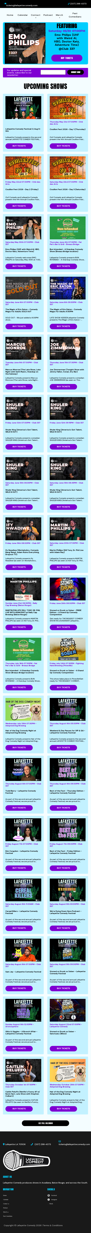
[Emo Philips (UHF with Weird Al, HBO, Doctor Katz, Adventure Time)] (24, 43)
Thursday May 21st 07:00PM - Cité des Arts (66, 123)
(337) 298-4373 (78, 3)
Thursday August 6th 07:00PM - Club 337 (23, 785)
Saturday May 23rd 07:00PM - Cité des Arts (66, 183)
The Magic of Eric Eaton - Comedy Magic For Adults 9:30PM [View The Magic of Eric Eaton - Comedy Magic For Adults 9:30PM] (66, 310)
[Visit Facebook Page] (52, 1195)
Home (10, 15)
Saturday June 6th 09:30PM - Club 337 (66, 303)
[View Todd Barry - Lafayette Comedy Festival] (23, 769)
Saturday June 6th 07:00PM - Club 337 (22, 303)
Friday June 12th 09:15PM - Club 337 (67, 423)
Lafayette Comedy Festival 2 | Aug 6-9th (23, 130)
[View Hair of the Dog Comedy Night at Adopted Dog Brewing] (23, 709)
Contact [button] (36, 16)
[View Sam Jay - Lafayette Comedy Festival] (23, 950)
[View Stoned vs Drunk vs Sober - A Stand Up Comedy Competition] (67, 649)
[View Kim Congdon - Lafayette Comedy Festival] (23, 829)
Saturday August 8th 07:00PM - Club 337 (23, 965)
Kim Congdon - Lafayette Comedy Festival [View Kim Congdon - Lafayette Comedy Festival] (21, 852)
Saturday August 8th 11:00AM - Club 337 (22, 905)
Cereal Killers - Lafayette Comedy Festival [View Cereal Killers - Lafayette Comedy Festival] (21, 912)
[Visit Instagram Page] (52, 1199)
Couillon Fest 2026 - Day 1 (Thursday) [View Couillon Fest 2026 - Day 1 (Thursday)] (67, 129)
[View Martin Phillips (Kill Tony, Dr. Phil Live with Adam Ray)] (67, 528)
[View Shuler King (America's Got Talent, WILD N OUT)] (23, 408)
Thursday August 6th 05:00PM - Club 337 (68, 724)
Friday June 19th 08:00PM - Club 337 (22, 543)
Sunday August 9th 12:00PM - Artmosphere (19, 1025)
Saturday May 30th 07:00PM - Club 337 (22, 243)
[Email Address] (53, 72)
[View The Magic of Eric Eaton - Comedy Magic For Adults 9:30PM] (67, 288)
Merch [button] (59, 16)
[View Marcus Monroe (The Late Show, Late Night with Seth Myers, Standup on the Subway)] (23, 348)
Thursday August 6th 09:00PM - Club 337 (68, 785)
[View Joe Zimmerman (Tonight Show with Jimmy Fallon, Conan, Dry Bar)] (67, 348)
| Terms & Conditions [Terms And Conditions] (52, 1225)
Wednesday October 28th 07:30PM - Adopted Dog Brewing (67, 1086)
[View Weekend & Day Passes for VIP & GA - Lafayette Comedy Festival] (67, 709)
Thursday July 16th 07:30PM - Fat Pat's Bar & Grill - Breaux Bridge (21, 664)
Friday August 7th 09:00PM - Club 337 (66, 845)
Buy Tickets (67, 58)
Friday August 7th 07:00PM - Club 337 (21, 845)
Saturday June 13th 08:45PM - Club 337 (66, 484)
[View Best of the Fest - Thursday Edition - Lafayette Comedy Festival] (67, 769)
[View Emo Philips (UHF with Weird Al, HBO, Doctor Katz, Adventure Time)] (23, 227)
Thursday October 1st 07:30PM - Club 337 (21, 1086)
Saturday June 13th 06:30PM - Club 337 (22, 484)
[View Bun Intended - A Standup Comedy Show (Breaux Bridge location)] (67, 227)
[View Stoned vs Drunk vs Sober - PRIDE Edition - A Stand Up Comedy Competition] (67, 589)
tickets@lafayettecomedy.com (21, 5)
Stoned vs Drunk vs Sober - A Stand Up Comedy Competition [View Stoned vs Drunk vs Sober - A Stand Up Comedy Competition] (67, 671)
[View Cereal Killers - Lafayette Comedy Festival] (23, 890)
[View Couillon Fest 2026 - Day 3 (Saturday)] (67, 167)
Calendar (23, 15)
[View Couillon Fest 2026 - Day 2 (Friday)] (23, 167)
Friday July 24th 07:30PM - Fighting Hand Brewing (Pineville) (67, 664)
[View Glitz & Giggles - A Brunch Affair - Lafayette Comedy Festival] (23, 1010)
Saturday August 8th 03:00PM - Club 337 (67, 905)
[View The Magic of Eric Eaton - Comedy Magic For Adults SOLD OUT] (23, 288)
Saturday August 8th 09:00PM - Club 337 (67, 965)
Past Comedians (75, 15)
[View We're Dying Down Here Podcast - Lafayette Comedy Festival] (67, 890)
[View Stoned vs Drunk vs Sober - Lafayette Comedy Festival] (67, 950)
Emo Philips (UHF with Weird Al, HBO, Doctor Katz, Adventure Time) (67, 40)
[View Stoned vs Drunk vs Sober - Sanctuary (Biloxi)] (67, 1010)
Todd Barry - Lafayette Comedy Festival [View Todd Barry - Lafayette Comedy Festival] (20, 792)
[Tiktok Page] (50, 1204)
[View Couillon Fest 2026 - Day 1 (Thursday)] (67, 107)
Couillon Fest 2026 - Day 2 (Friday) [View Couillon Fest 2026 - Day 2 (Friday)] (21, 189)
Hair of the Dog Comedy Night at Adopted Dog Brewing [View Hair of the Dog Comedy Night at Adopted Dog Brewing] (20, 732)
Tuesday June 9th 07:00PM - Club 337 (21, 363)
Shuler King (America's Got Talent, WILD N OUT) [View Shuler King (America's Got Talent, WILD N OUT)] (21, 431)
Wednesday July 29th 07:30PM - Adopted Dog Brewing (20, 724)
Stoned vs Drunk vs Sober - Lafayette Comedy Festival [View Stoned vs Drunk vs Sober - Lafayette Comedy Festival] (67, 972)
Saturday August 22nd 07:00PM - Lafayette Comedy (66, 1025)
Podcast (48, 15)
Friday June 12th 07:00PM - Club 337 (22, 423)
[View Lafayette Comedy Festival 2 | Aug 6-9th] (23, 107)
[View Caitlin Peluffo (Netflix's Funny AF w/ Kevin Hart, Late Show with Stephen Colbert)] (23, 1070)
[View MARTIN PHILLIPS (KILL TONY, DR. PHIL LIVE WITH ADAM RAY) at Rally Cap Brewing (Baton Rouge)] (23, 589)
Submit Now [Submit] (75, 72)
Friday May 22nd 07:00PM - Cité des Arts (22, 183)
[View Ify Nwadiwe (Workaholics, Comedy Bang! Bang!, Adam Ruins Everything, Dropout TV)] (23, 528)
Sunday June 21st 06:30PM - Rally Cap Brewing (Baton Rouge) (21, 604)
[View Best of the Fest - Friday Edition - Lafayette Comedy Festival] (67, 829)
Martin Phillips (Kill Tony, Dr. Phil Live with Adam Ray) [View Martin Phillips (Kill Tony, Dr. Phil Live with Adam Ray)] (66, 551)
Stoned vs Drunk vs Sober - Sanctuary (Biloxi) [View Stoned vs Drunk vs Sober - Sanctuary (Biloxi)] (63, 1033)
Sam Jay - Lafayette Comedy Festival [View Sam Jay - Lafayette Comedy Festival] (23, 972)
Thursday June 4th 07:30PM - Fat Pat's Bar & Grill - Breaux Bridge (66, 243)
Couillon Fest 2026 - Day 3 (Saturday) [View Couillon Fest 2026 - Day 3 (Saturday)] (67, 189)
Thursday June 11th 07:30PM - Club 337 (66, 363)
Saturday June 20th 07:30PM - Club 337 (67, 544)
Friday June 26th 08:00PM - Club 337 (67, 603)
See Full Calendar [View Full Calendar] (45, 1123)
